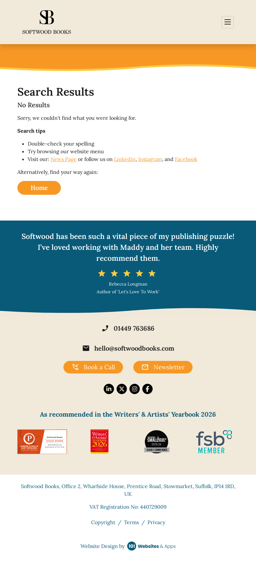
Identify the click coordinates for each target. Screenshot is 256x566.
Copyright (103, 522)
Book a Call (93, 367)
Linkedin (125, 159)
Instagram (150, 159)
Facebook (186, 159)
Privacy (156, 522)
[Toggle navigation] (228, 22)
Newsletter (163, 367)
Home (39, 188)
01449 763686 (128, 328)
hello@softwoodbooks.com (128, 348)
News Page (64, 159)
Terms (131, 522)
